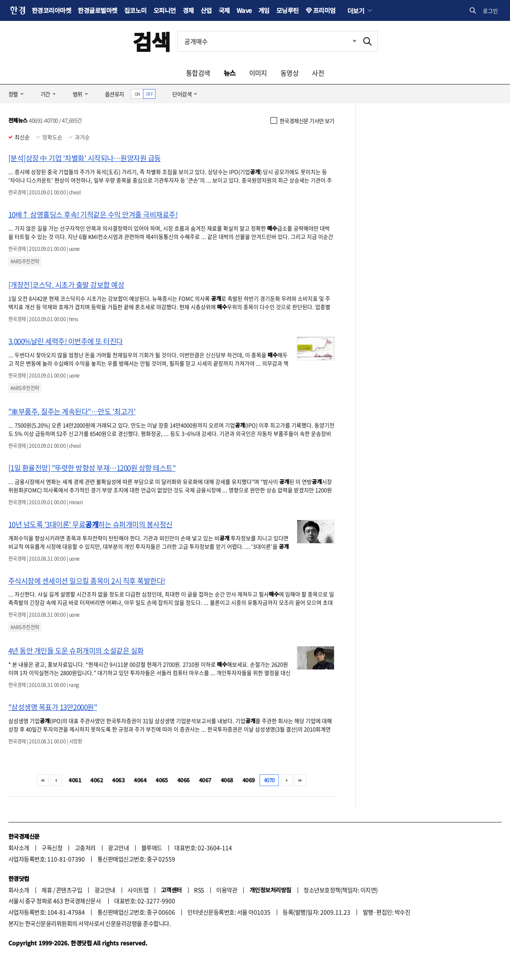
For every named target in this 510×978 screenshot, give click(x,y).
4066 (183, 780)
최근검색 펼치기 (348, 41)
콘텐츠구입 (69, 890)
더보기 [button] (355, 10)
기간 (45, 94)
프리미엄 (324, 10)
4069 (248, 780)
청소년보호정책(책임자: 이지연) (340, 890)
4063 (118, 780)
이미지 (258, 73)
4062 (96, 780)
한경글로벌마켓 (97, 10)
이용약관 (226, 890)
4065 (162, 780)
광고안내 (118, 847)
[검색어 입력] (267, 41)
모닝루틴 (287, 10)
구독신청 (51, 847)
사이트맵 (138, 890)
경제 (188, 10)
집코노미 (135, 10)
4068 (227, 780)
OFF (149, 94)
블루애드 (151, 847)
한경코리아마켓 (51, 10)
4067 (205, 780)
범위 (77, 94)
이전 (56, 780)
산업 (206, 10)
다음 (287, 780)
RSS (199, 890)
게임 (264, 10)
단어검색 (181, 94)
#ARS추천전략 (24, 261)
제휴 (46, 890)
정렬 (13, 94)
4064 (140, 780)
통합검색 (198, 73)
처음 (42, 780)
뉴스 (230, 73)
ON (137, 94)
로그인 (490, 11)
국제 (224, 10)
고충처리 (85, 847)
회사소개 (18, 847)
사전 (318, 73)
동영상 (289, 73)
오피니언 (164, 10)
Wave (244, 10)
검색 (152, 41)
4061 (75, 780)
